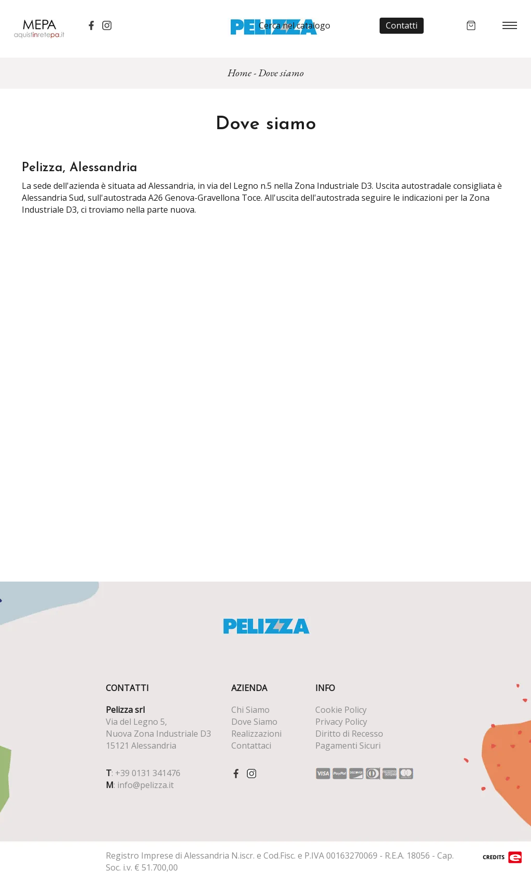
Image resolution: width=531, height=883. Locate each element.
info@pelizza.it (145, 785)
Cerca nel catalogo (294, 25)
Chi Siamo (250, 709)
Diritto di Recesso (349, 733)
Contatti (401, 25)
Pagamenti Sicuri (348, 745)
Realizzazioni (256, 733)
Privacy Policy (341, 721)
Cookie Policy (341, 709)
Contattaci (251, 745)
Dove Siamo (254, 721)
